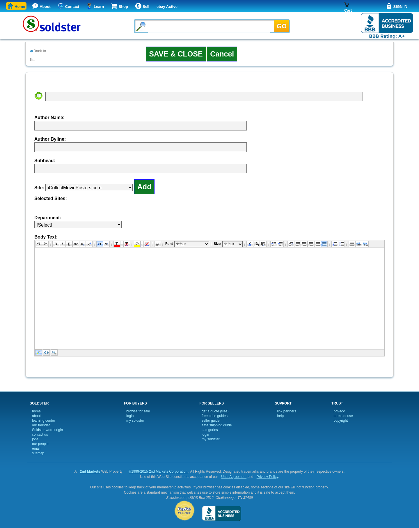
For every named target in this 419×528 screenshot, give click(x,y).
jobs (35, 439)
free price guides (215, 416)
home (36, 411)
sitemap (38, 453)
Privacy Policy (267, 477)
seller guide (210, 420)
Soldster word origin (47, 430)
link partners (286, 411)
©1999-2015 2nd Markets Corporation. (158, 471)
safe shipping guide (217, 425)
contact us (40, 434)
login (130, 416)
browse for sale (138, 411)
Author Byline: (50, 139)
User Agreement (233, 477)
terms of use (343, 416)
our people (40, 444)
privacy (339, 411)
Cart (348, 9)
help (280, 416)
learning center (43, 420)
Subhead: (44, 160)
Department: (47, 217)
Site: (39, 187)
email (36, 448)
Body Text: (46, 236)
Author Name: (49, 117)
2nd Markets (90, 471)
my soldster (135, 420)
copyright (341, 420)
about (36, 416)
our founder (41, 425)
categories (210, 430)
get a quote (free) (215, 411)
